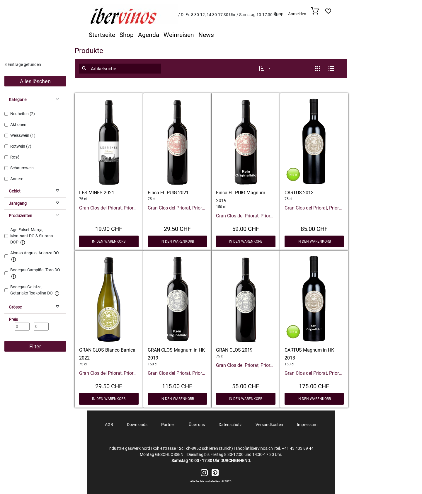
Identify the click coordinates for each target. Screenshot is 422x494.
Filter (35, 346)
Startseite (102, 34)
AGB (109, 424)
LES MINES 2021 (96, 192)
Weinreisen (179, 34)
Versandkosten (269, 424)
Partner (168, 424)
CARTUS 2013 (299, 192)
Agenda (148, 34)
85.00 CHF (314, 228)
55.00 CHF (245, 386)
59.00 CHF (245, 228)
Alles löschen (35, 81)
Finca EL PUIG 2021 (168, 192)
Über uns (197, 424)
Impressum (307, 424)
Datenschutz (230, 424)
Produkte (89, 51)
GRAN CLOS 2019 (234, 350)
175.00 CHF (314, 386)
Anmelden (297, 13)
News (206, 34)
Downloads (137, 424)
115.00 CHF (177, 386)
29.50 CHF (177, 228)
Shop (278, 13)
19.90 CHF (108, 228)
